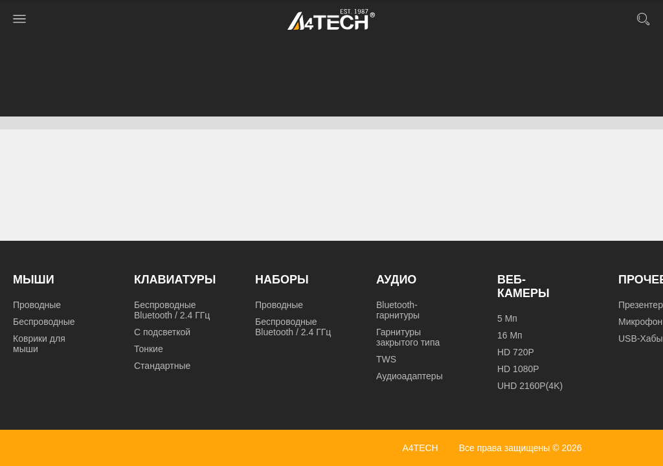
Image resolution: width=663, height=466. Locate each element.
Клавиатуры (175, 279)
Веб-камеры (523, 286)
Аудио (396, 279)
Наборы (282, 279)
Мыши (33, 279)
